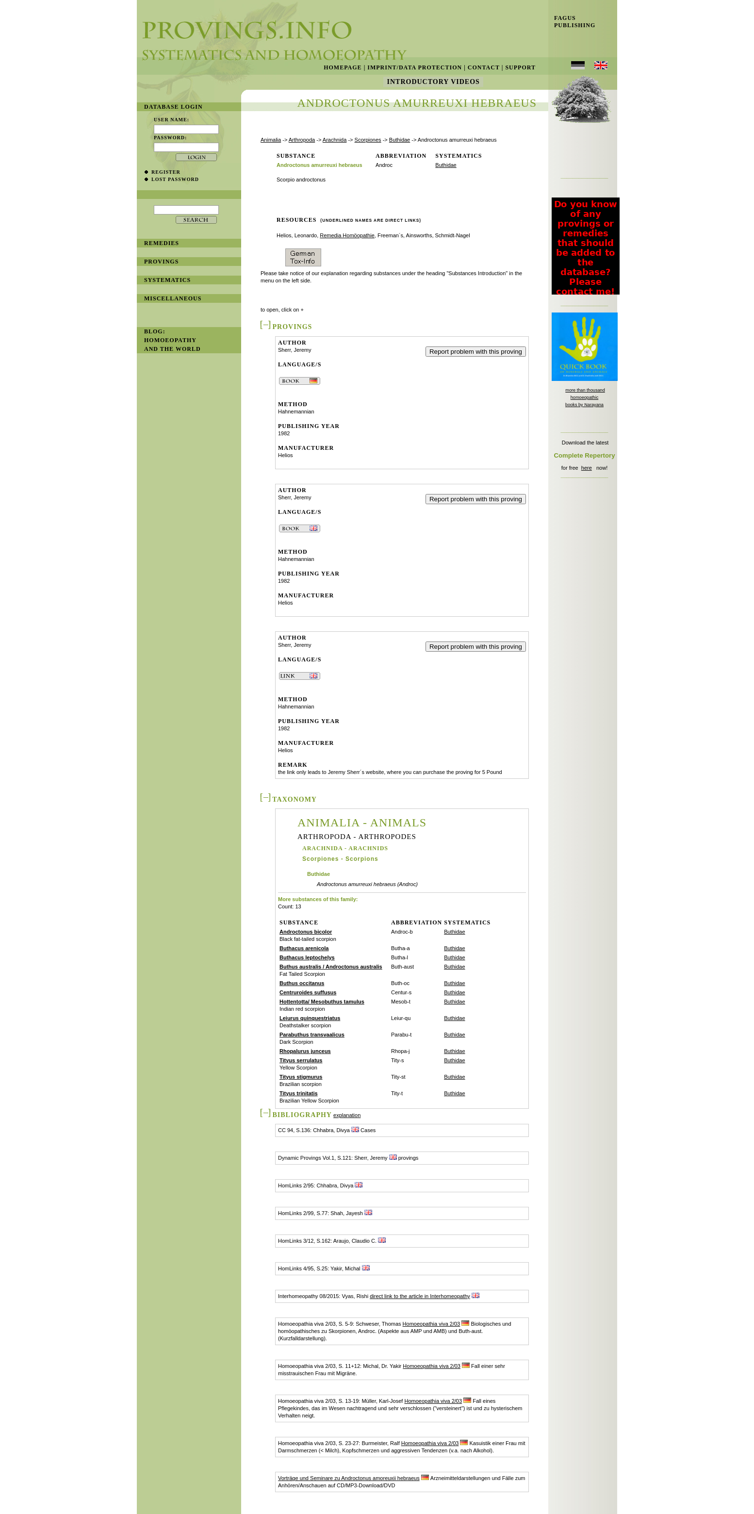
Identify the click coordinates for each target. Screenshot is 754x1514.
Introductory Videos (433, 81)
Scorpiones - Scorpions (340, 859)
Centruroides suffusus (307, 992)
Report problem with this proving (475, 351)
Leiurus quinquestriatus (309, 1018)
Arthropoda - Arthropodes (356, 836)
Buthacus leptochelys (307, 957)
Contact (484, 67)
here (586, 468)
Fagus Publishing (571, 22)
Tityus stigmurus (300, 1077)
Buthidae (399, 140)
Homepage (342, 67)
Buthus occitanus (301, 983)
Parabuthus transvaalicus (311, 1034)
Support (520, 67)
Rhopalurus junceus (305, 1051)
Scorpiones (368, 140)
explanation (347, 1115)
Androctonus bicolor (305, 932)
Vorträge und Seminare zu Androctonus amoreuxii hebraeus (349, 1478)
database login (173, 106)
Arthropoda (302, 140)
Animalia (271, 140)
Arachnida (335, 140)
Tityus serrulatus (300, 1060)
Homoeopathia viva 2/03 (431, 1324)
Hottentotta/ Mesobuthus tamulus (321, 1001)
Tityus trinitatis (298, 1093)
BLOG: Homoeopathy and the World (172, 340)
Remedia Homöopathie (347, 235)
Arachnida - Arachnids (345, 848)
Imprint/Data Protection (414, 67)
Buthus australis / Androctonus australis (330, 967)
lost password (175, 179)
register (165, 172)
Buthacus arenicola (303, 948)
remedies (161, 243)
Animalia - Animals (361, 822)
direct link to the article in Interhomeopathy (420, 1296)
